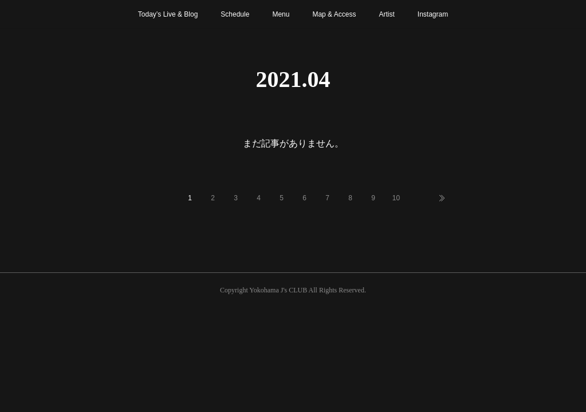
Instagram (433, 14)
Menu (280, 14)
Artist (386, 14)
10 (396, 198)
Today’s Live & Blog (168, 14)
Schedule (235, 14)
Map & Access (334, 14)
